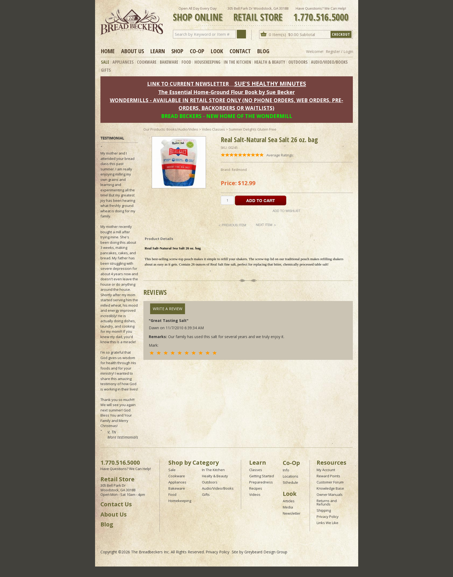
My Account (326, 469)
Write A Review (167, 308)
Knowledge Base (330, 488)
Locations (290, 476)
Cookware (147, 62)
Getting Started (261, 476)
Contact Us (116, 504)
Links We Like (327, 522)
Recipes (255, 488)
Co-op (197, 51)
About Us (132, 51)
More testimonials (122, 437)
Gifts (106, 70)
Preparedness (261, 482)
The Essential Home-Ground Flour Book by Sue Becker (226, 92)
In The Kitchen (237, 62)
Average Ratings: (280, 155)
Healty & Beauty (215, 476)
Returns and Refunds (327, 502)
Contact (240, 51)
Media (288, 507)
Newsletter (291, 513)
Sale (105, 62)
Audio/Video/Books (329, 62)
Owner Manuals (330, 494)
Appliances (123, 62)
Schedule (290, 482)
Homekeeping (179, 500)
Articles (289, 501)
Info (286, 470)
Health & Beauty (269, 62)
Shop (177, 51)
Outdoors (298, 62)
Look (217, 51)
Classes (255, 469)
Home (108, 51)
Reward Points (328, 476)
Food (186, 62)
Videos (254, 494)
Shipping (324, 510)
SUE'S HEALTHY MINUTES (270, 83)
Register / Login (339, 51)
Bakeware (169, 62)
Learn (157, 51)
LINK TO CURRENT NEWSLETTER (188, 83)
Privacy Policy (328, 516)
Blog (263, 51)
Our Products (154, 129)
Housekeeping (207, 62)
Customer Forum (330, 482)
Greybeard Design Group (265, 551)
